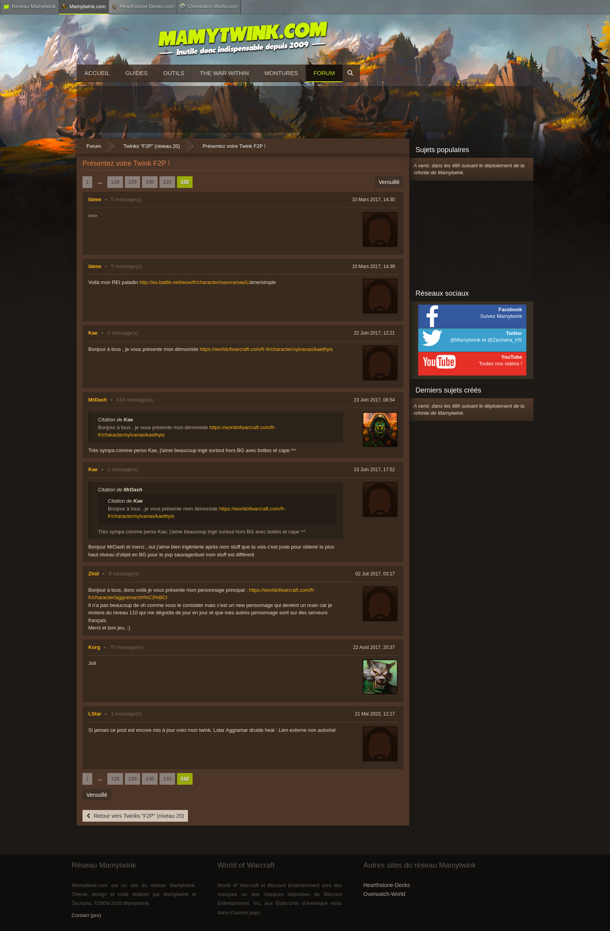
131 (167, 182)
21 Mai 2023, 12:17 (375, 714)
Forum (324, 73)
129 (132, 182)
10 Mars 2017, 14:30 (373, 199)
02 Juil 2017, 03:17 (375, 574)
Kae (93, 333)
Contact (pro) (86, 915)
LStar (94, 714)
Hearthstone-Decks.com (143, 7)
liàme (94, 199)
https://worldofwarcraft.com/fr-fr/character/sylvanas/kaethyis (266, 349)
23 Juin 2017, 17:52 (374, 469)
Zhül (93, 574)
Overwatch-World (384, 894)
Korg (94, 647)
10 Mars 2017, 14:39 (373, 266)
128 (115, 182)
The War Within (224, 73)
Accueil (97, 73)
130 (149, 182)
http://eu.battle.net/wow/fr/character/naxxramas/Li (195, 282)
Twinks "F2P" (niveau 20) (152, 146)
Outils (173, 73)
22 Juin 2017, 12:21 (374, 333)
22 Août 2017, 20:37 (374, 647)
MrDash (97, 400)
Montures (281, 73)
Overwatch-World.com (209, 6)
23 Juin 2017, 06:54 (374, 400)
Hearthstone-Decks (386, 885)
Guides (136, 73)
